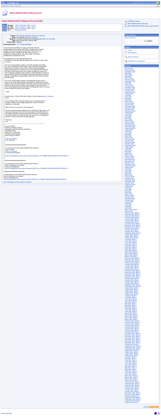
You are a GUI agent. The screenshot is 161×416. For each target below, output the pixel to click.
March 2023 (128, 78)
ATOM (146, 407)
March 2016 (128, 175)
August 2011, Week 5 (131, 350)
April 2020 (128, 119)
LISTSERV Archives (133, 21)
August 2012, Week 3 (131, 291)
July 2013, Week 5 (131, 239)
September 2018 (130, 145)
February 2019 (129, 139)
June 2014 (128, 205)
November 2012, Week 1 (132, 277)
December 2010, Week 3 (132, 393)
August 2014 (129, 202)
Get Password (132, 53)
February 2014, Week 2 (132, 216)
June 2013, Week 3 (131, 242)
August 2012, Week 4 (131, 289)
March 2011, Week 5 (131, 376)
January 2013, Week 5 (132, 264)
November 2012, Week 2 (132, 275)
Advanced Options (130, 37)
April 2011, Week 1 (131, 374)
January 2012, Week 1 (132, 332)
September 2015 (130, 184)
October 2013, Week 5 (132, 228)
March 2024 (128, 75)
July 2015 (128, 188)
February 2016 (129, 177)
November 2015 (130, 181)
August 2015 (129, 186)
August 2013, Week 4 (131, 236)
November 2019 (130, 126)
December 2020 (130, 106)
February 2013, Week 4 (132, 258)
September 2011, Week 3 (133, 347)
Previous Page (19, 182)
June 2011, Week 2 (131, 363)
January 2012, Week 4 (132, 329)
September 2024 (130, 72)
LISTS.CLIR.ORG (6, 413)
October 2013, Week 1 (132, 231)
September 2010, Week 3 (133, 397)
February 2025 (129, 70)
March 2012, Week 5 (131, 314)
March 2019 (128, 137)
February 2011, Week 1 (132, 386)
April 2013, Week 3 (131, 250)
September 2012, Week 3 (133, 286)
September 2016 (130, 166)
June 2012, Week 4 (131, 299)
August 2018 (129, 147)
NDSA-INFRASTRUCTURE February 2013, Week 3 (143, 26)
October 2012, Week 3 (132, 280)
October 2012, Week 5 (132, 278)
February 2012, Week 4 (132, 321)
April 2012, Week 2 (131, 313)
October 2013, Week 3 (132, 230)
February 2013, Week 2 (132, 261)
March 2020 (128, 120)
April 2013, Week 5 (131, 247)
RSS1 (151, 407)
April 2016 (128, 173)
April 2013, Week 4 (131, 249)
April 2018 (128, 153)
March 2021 (128, 101)
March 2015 (128, 194)
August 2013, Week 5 (131, 235)
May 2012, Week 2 (130, 305)
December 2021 (130, 87)
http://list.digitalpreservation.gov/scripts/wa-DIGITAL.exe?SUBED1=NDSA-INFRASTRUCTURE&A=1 (37, 156)
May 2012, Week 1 (130, 307)
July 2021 (128, 95)
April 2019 (128, 136)
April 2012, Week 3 (131, 311)
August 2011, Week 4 (131, 352)
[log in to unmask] (31, 37)
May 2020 (128, 117)
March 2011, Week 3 (131, 379)
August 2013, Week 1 (131, 238)
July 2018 (128, 148)
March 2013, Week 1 (131, 256)
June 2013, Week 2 (131, 244)
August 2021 (129, 94)
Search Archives (130, 35)
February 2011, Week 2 (132, 385)
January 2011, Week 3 (132, 390)
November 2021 (130, 89)
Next (28, 25)
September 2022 (130, 81)
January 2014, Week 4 (132, 220)
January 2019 (129, 141)
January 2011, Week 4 (132, 388)
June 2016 (128, 170)
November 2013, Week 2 (132, 227)
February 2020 (129, 122)
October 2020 (129, 109)
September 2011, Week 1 (133, 349)
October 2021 (129, 90)
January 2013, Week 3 (132, 267)
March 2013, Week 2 (131, 255)
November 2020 (130, 108)
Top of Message (8, 182)
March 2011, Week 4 (131, 377)
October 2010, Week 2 (132, 396)
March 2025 (128, 68)
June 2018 (128, 150)
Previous (23, 25)
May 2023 (128, 76)
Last (33, 25)
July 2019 (128, 131)
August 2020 (129, 112)
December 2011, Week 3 (132, 333)
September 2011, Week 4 (133, 346)
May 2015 (128, 191)
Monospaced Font (20, 30)
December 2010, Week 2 (132, 394)
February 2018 (129, 156)
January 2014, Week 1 (132, 222)
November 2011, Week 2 (132, 341)
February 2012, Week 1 (132, 325)
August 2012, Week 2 (131, 292)
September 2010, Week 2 (133, 399)
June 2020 (128, 115)
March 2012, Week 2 (131, 318)
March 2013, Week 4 (131, 252)
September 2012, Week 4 (133, 285)
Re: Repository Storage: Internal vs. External (30, 36)
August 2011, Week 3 (131, 354)
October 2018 (129, 144)
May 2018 (128, 152)
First (17, 25)
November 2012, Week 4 (132, 272)
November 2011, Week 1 (132, 343)
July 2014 (128, 203)
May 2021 (128, 98)
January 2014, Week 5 (132, 219)
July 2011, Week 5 (131, 357)
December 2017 (130, 159)
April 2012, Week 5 (131, 308)
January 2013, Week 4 (132, 266)
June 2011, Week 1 (131, 365)
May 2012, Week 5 (130, 302)
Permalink (28, 182)
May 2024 (128, 73)
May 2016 (128, 172)
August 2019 (129, 130)
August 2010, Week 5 (131, 402)
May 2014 (128, 206)
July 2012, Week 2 (131, 297)
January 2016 (129, 178)
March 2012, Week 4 (131, 316)
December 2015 (130, 180)
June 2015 (128, 189)
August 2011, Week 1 (131, 355)
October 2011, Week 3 (132, 344)
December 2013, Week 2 (132, 224)
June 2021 (128, 97)
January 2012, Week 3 (132, 330)
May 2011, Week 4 (130, 366)
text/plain (22, 44)
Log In (130, 50)
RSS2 (156, 407)
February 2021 (129, 103)
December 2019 (130, 125)
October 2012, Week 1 (132, 283)
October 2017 (129, 162)
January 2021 (129, 105)
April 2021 (128, 100)
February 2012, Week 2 (132, 324)
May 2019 (128, 134)
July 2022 (128, 83)
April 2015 (128, 192)
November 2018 (130, 142)
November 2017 (130, 161)
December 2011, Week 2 (132, 335)
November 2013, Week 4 (132, 225)
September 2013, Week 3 (133, 233)
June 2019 (128, 133)
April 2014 (128, 208)
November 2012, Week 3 (132, 274)
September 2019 (130, 128)
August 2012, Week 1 (131, 294)
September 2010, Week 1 (133, 401)
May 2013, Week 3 (130, 245)
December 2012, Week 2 (132, 271)
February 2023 (129, 79)
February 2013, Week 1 (132, 263)
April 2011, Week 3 (131, 371)
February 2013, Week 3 (132, 260)
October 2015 (129, 183)
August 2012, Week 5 (131, 288)
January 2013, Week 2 (132, 269)
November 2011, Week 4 (132, 338)
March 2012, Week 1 (131, 319)
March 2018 (128, 155)
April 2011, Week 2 (131, 372)
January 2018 (129, 158)
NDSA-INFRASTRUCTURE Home (137, 24)
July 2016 (128, 169)
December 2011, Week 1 (132, 336)
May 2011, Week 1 (130, 369)
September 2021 (130, 92)
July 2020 (128, 114)
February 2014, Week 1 (132, 217)
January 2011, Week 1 (132, 391)
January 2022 (129, 86)
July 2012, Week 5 (131, 296)
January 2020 (129, 123)
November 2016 (130, 164)
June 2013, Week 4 (131, 241)
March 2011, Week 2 (131, 380)
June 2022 (128, 84)
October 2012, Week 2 (132, 282)
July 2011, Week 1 (131, 360)
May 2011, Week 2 (130, 368)
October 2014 (129, 200)
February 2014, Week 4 (132, 213)
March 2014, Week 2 (131, 209)
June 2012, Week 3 (131, 300)
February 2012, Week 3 (132, 322)
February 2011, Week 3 (132, 383)
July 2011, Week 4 (131, 358)
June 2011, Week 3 (131, 361)
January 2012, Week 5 (132, 327)
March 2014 (128, 211)
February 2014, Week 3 (132, 214)
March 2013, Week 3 (131, 253)
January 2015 (129, 197)
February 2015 (129, 195)
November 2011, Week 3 (132, 339)
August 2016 (129, 167)
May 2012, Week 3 (130, 303)
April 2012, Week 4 (131, 310)
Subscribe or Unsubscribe (136, 61)
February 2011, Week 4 (132, 382)
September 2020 (130, 111)
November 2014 (130, 198)
